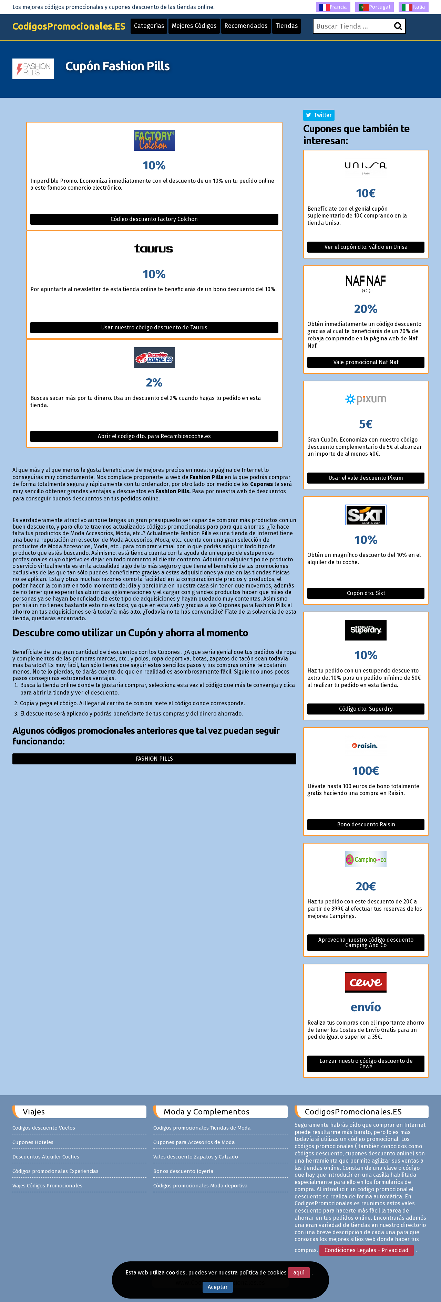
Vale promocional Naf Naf (366, 362)
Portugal (374, 7)
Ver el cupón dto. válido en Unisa (366, 247)
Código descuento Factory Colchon (154, 219)
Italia (413, 7)
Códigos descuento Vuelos (43, 1128)
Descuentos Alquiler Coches (45, 1157)
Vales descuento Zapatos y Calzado (195, 1157)
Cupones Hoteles (32, 1142)
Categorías (155, 28)
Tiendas (298, 28)
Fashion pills (154, 758)
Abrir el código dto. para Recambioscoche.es (154, 436)
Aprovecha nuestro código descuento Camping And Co (365, 942)
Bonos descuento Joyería (183, 1171)
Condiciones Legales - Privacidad (367, 1250)
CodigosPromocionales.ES (72, 28)
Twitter (319, 115)
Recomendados (256, 28)
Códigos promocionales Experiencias (55, 1171)
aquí (299, 1272)
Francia (333, 7)
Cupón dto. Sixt (366, 593)
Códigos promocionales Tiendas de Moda (202, 1128)
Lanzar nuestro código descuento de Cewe (366, 1064)
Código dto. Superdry (366, 709)
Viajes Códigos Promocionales (47, 1186)
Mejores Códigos (203, 28)
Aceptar (218, 1287)
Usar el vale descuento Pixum (366, 478)
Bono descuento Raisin (366, 824)
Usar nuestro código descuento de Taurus (154, 327)
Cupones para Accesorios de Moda (194, 1142)
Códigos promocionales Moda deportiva (200, 1186)
